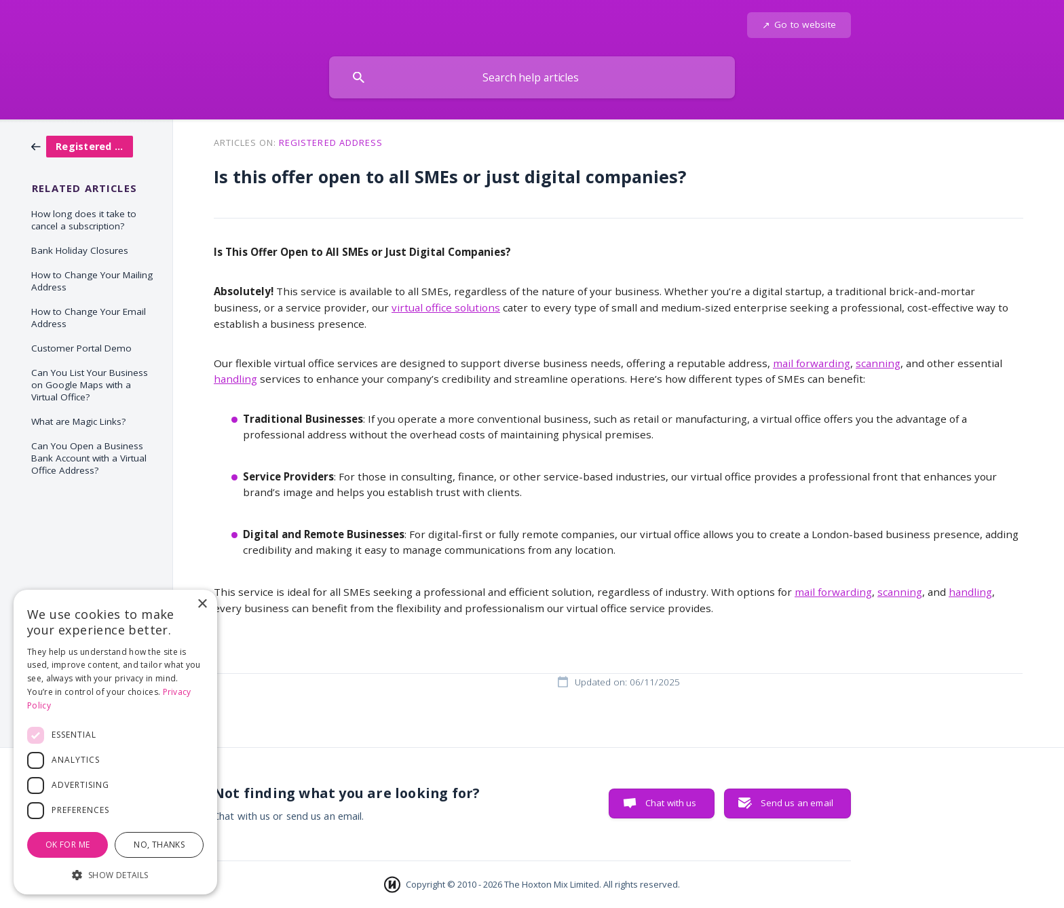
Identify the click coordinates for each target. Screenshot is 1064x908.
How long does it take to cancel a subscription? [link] (83, 220)
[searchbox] (532, 77)
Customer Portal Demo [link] (81, 348)
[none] (799, 25)
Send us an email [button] (797, 803)
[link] (82, 145)
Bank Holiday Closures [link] (79, 250)
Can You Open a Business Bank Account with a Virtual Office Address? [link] (89, 458)
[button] (115, 874)
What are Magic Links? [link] (78, 421)
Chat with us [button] (671, 803)
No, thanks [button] (159, 844)
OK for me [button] (67, 844)
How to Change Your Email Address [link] (88, 317)
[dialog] (115, 742)
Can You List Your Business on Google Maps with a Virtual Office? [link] (89, 384)
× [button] (202, 604)
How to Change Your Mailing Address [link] (92, 281)
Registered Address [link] (330, 142)
